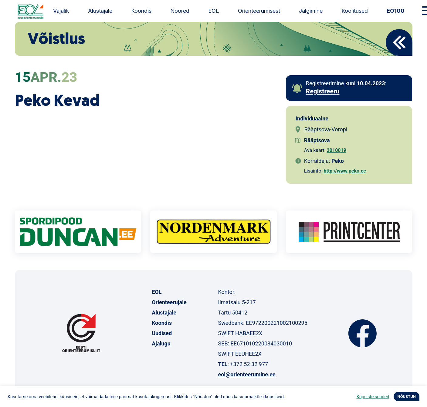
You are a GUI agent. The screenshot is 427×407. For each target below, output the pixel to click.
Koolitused (354, 11)
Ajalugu (161, 343)
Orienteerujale (169, 302)
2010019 (336, 150)
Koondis (141, 11)
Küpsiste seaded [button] (373, 396)
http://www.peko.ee (345, 171)
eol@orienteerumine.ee (246, 374)
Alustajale (100, 11)
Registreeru (323, 91)
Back (399, 42)
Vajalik (61, 11)
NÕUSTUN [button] (406, 396)
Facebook (362, 333)
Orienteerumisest (259, 11)
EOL (213, 11)
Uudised (162, 333)
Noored (179, 11)
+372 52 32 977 (249, 364)
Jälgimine (311, 11)
